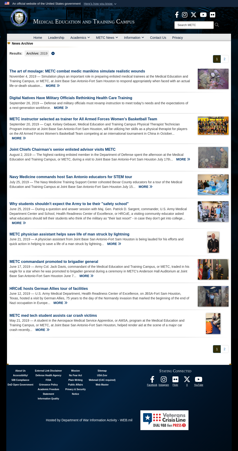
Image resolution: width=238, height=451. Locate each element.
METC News (107, 37)
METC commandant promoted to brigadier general (54, 262)
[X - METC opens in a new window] (194, 14)
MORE (53, 86)
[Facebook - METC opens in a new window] (177, 14)
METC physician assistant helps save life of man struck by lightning (69, 234)
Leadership (56, 37)
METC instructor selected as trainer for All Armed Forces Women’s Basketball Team (83, 119)
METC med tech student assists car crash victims (53, 315)
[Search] (194, 25)
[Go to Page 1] (217, 59)
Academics (80, 37)
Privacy (177, 37)
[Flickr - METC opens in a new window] (212, 14)
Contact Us (158, 37)
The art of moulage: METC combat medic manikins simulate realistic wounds (77, 71)
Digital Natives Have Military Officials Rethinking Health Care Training (71, 98)
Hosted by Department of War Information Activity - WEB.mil (89, 420)
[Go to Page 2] (224, 59)
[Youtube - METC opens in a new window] (203, 14)
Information (134, 37)
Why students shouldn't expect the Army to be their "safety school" (69, 204)
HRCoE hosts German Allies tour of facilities (49, 289)
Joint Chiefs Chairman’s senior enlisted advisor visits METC (63, 149)
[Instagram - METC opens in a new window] (184, 14)
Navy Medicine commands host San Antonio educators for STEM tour (71, 177)
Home (37, 37)
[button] (100, 3)
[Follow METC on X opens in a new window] (187, 380)
